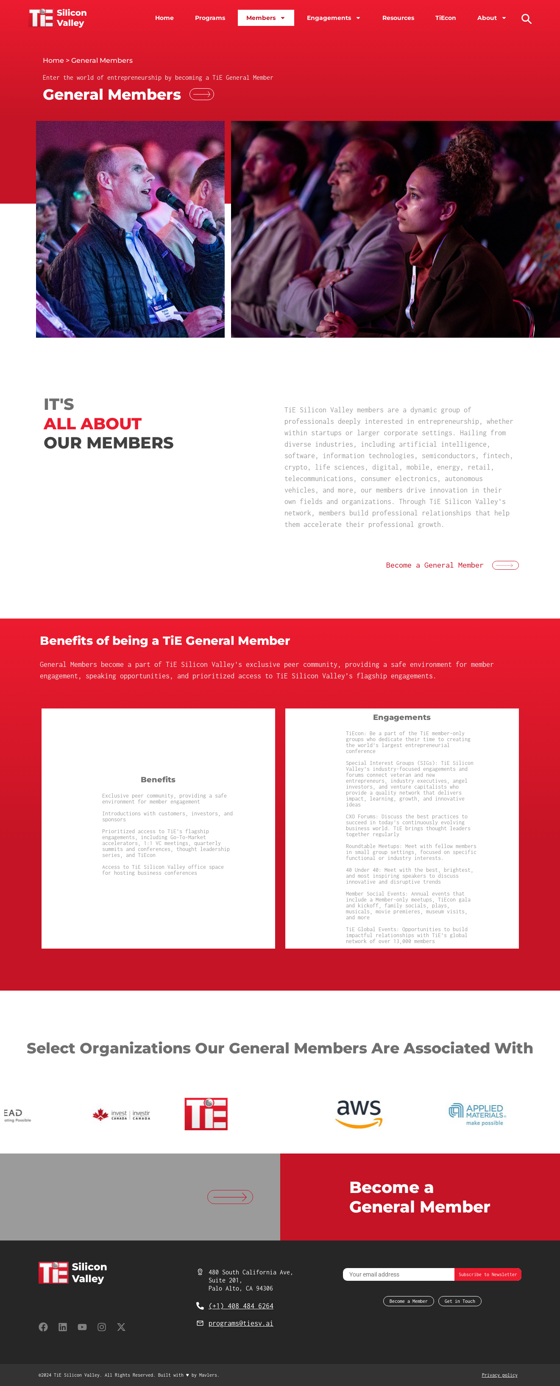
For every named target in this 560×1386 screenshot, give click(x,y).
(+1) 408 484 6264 (241, 1306)
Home (164, 18)
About (492, 18)
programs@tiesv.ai (241, 1323)
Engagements (334, 18)
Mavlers (208, 1375)
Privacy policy (500, 1375)
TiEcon (445, 18)
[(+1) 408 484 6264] (200, 1306)
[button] (526, 18)
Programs (210, 18)
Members (266, 18)
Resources (398, 18)
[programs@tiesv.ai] (200, 1323)
